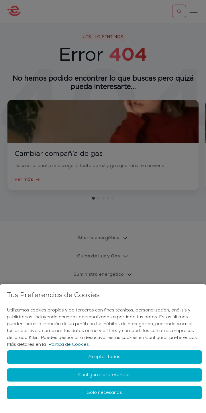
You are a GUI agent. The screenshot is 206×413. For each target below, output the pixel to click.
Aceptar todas (104, 357)
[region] (103, 348)
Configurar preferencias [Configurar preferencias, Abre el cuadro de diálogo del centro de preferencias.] (104, 375)
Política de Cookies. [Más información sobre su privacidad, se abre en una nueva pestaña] (69, 344)
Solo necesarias (104, 392)
